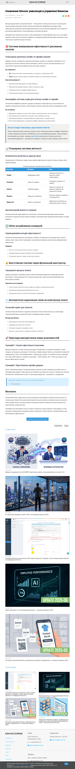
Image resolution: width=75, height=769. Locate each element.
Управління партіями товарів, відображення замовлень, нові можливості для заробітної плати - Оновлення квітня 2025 (53, 721)
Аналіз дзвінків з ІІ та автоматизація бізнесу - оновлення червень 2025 (29, 610)
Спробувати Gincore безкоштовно (37, 419)
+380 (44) (33, 760)
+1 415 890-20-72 (35, 741)
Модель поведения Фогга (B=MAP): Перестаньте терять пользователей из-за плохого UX (34, 472)
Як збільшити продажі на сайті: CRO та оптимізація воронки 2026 (27, 514)
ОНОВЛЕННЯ (58, 426)
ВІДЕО (66, 426)
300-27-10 (39, 760)
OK (66, 764)
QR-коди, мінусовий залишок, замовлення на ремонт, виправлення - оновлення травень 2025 (36, 660)
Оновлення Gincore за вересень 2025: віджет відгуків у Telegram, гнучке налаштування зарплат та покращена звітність (37, 559)
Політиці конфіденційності (21, 765)
